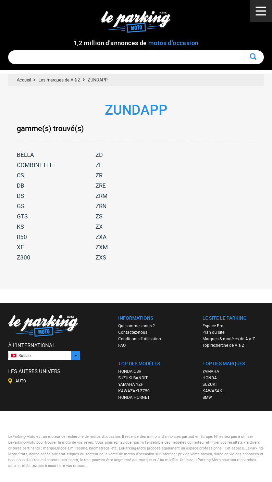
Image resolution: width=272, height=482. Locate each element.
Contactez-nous (132, 332)
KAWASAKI (212, 390)
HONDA (209, 377)
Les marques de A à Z (59, 80)
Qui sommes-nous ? (136, 325)
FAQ (122, 345)
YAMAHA (210, 371)
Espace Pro (212, 325)
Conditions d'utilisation (139, 338)
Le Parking (139, 24)
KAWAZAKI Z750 (134, 390)
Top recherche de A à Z (223, 345)
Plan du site (213, 332)
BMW (207, 397)
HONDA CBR (129, 371)
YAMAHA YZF (130, 384)
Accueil (24, 80)
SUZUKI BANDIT (133, 377)
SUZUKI (209, 384)
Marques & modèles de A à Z (228, 338)
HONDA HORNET (134, 397)
